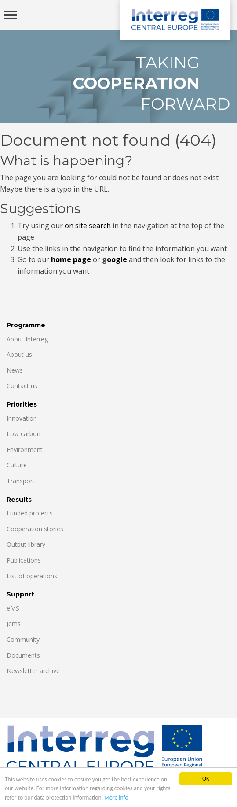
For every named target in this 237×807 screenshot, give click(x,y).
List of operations (32, 576)
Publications (24, 560)
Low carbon (23, 433)
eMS (13, 608)
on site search (88, 225)
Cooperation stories (35, 529)
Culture (17, 465)
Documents (23, 655)
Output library (26, 544)
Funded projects (30, 513)
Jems (14, 623)
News (15, 370)
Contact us (22, 385)
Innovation (22, 418)
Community (23, 639)
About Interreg (27, 339)
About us (19, 354)
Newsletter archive (33, 670)
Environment (25, 449)
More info (116, 798)
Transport (21, 481)
